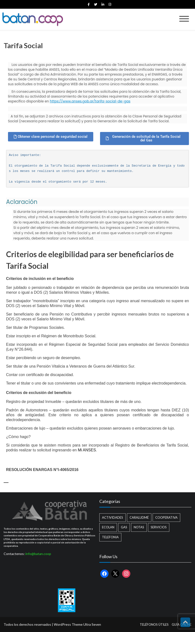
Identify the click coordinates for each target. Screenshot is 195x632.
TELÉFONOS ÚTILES (154, 624)
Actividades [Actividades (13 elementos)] (112, 517)
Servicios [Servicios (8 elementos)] (159, 527)
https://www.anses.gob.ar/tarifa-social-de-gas (90, 101)
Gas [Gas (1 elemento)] (124, 527)
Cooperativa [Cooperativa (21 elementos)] (166, 517)
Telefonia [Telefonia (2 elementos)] (110, 537)
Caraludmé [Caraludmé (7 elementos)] (139, 517)
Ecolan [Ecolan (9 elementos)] (108, 527)
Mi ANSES (87, 450)
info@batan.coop (38, 554)
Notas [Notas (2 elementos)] (139, 527)
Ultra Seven (92, 624)
